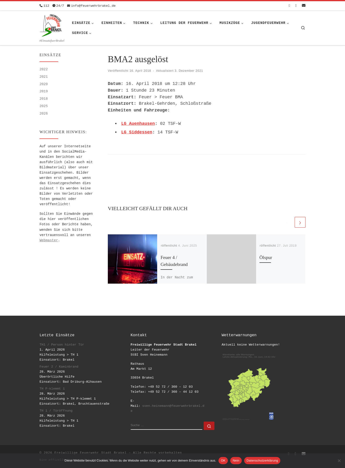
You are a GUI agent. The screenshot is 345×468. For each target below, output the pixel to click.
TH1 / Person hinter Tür (62, 345)
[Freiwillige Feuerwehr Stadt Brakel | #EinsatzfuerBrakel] (51, 24)
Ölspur (265, 257)
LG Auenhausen (138, 123)
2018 (44, 99)
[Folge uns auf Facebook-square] (289, 6)
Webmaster (49, 240)
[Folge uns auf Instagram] (296, 6)
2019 (44, 91)
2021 (44, 77)
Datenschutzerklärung (262, 460)
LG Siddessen (136, 132)
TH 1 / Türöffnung (56, 411)
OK (223, 460)
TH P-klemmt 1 (52, 389)
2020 (44, 84)
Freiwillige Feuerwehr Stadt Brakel (90, 453)
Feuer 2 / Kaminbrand (59, 367)
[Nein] (339, 460)
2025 (44, 106)
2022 (44, 69)
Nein (236, 460)
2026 (44, 114)
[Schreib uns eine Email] (303, 6)
